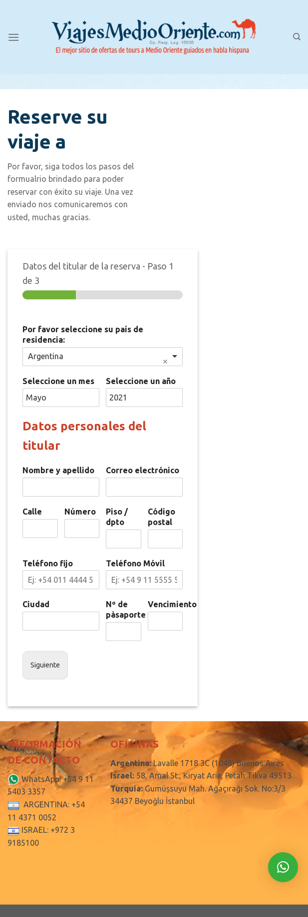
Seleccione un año (141, 381)
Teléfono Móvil (135, 563)
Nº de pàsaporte (123, 609)
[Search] (297, 36)
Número (80, 511)
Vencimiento (165, 604)
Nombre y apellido (58, 470)
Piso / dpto (117, 516)
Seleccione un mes (58, 381)
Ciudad (35, 604)
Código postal (161, 516)
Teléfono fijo (47, 563)
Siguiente (45, 665)
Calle (32, 511)
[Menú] (13, 37)
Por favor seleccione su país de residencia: (82, 334)
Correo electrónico (142, 470)
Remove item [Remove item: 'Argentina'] (165, 362)
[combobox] (102, 356)
